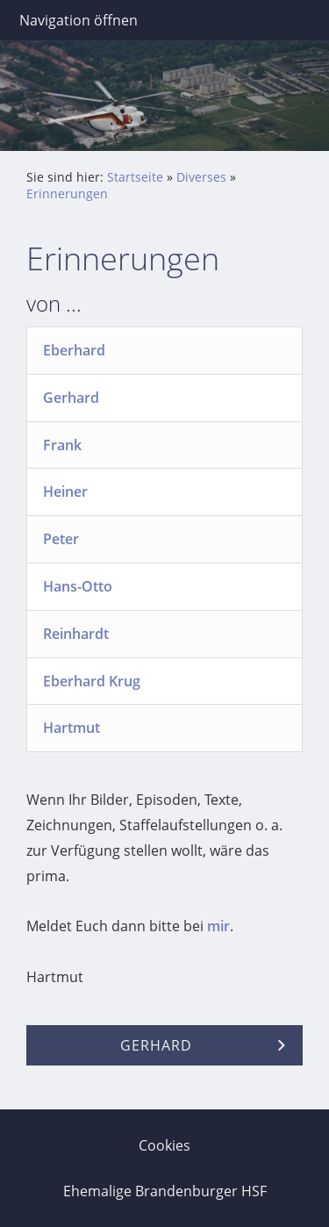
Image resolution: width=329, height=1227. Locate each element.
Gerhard (71, 397)
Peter (61, 539)
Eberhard (74, 350)
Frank (62, 445)
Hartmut (71, 727)
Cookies (164, 1145)
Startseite (135, 177)
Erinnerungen (67, 193)
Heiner (65, 491)
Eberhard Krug (91, 681)
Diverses (201, 177)
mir (218, 926)
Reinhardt (76, 633)
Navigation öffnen (78, 20)
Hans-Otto (77, 586)
